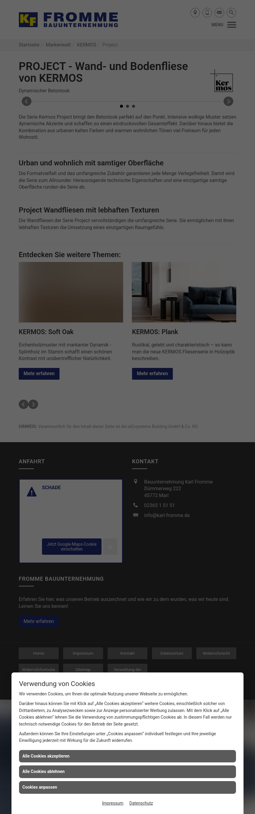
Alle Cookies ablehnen (43, 771)
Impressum (112, 803)
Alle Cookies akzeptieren (45, 756)
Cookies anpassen (39, 787)
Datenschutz (141, 803)
